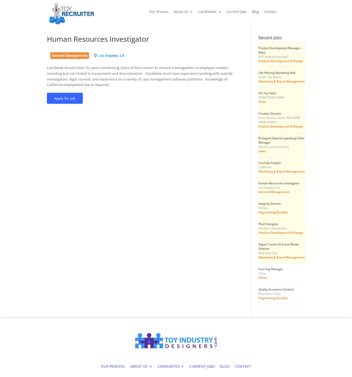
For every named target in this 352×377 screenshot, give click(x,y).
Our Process (158, 12)
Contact (270, 12)
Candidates (207, 12)
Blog (255, 12)
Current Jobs (237, 12)
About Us (181, 12)
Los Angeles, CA (111, 55)
